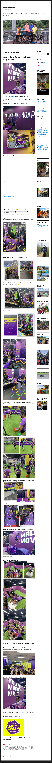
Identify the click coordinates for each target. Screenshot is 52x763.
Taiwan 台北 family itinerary (43, 106)
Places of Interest (18, 13)
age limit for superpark (25, 744)
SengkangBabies (8, 744)
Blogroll (5, 15)
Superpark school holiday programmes (9, 747)
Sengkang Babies (9, 8)
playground (18, 744)
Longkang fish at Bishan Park (43, 109)
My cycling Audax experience (43, 124)
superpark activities (18, 746)
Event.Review (31, 13)
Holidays (25, 13)
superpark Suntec (27, 748)
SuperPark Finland (25, 746)
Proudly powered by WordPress (15, 756)
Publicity (42, 13)
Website (27, 712)
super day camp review (7, 746)
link (8, 155)
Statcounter (2, 762)
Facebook (22, 712)
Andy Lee (11, 214)
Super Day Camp (11, 96)
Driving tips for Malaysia (42, 99)
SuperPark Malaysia (31, 746)
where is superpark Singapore (14, 749)
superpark (13, 746)
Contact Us (10, 15)
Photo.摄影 (37, 13)
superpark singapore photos (28, 747)
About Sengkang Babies (8, 13)
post (19, 716)
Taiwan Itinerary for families (43, 105)
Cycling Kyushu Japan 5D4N (42, 123)
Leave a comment (23, 749)
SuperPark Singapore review (19, 748)
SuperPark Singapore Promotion (8, 748)
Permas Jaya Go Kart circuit (42, 102)
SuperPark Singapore (20, 747)
